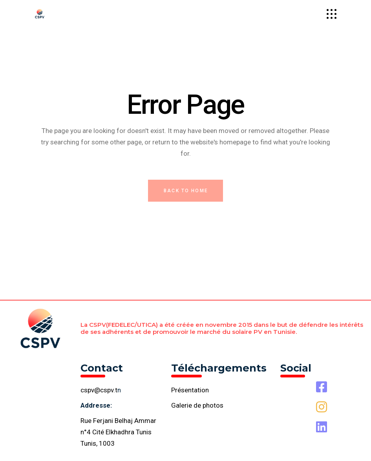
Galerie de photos (197, 405)
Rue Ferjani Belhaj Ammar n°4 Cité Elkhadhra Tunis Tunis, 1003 (118, 432)
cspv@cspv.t (98, 390)
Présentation (190, 390)
